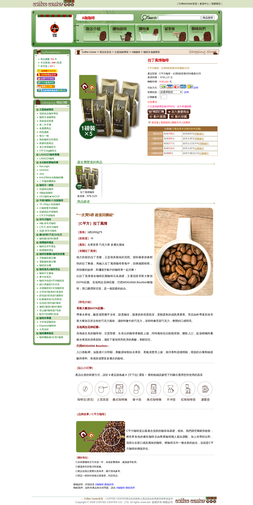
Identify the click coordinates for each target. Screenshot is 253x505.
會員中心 (204, 3)
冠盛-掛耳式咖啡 (48, 230)
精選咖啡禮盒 (46, 250)
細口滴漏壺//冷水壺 (49, 284)
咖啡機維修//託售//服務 (51, 337)
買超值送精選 (46, 121)
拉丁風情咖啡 (87, 192)
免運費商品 (45, 128)
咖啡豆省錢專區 (47, 117)
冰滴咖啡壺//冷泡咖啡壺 (51, 288)
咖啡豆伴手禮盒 (47, 246)
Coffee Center (89, 52)
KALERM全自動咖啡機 (51, 177)
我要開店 (216, 3)
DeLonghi (44, 166)
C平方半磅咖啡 (47, 215)
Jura (41, 173)
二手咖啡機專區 (47, 181)
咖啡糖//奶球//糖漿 (48, 238)
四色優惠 (44, 132)
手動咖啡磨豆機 (47, 258)
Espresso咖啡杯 (47, 325)
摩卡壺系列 (45, 277)
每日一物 (44, 135)
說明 (196, 87)
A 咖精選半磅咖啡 (48, 208)
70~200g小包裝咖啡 (49, 204)
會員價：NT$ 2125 (87, 196)
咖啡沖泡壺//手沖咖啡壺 (51, 280)
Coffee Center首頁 (93, 498)
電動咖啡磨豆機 (47, 261)
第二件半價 (45, 124)
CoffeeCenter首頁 (188, 3)
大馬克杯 (44, 329)
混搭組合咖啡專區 (48, 113)
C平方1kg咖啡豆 (48, 150)
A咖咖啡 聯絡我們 (125, 487)
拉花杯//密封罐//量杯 (50, 303)
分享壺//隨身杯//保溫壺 (51, 291)
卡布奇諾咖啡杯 (47, 322)
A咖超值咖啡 (46, 192)
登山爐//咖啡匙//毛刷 (50, 310)
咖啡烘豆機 (45, 265)
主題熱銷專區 (121, 52)
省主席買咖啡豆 (47, 147)
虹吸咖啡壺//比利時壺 (50, 299)
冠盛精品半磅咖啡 (48, 211)
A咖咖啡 (136, 52)
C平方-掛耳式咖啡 (48, 227)
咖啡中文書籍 (46, 273)
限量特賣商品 (46, 143)
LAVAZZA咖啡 (46, 158)
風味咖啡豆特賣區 (48, 139)
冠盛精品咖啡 (46, 189)
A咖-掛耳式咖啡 (47, 223)
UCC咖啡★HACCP (49, 196)
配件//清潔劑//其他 (48, 314)
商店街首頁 (105, 52)
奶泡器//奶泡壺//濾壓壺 (51, 295)
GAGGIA (44, 170)
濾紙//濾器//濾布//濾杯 (50, 306)
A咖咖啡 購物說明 (104, 484)
